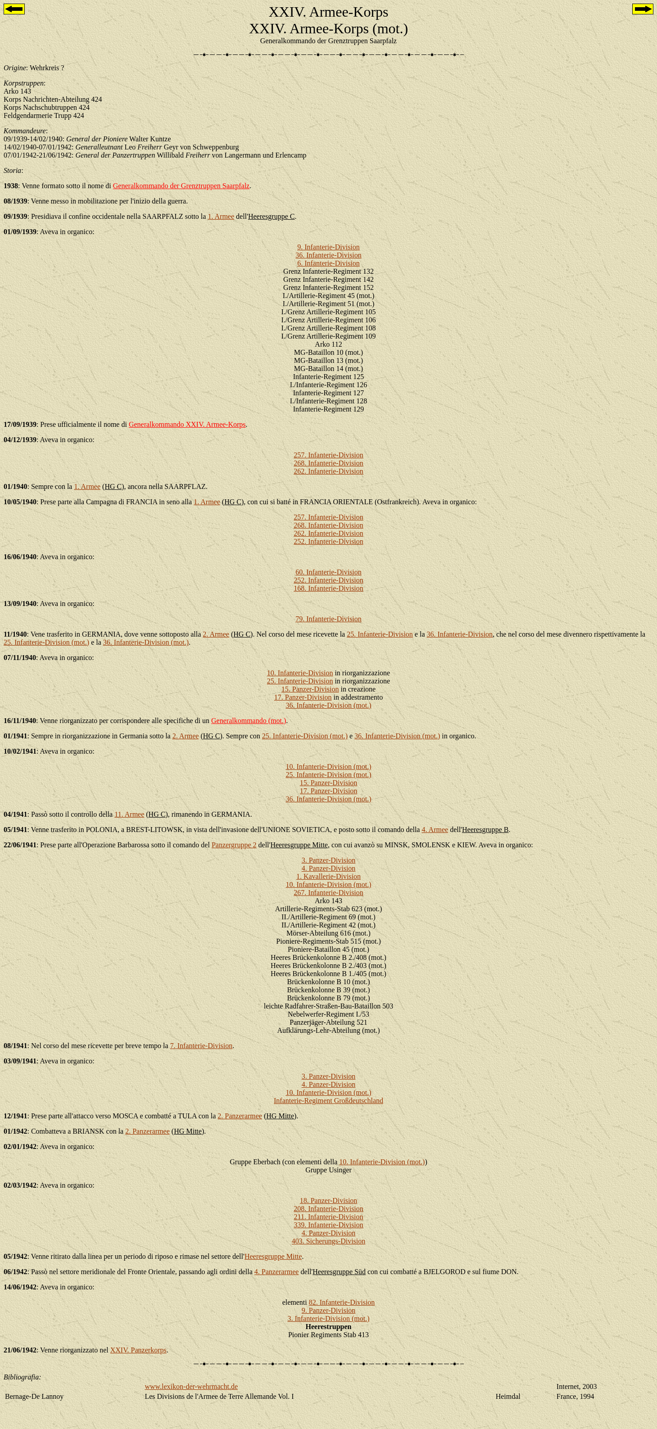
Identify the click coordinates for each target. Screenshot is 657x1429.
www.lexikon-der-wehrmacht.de (191, 1386)
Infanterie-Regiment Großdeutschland (328, 1100)
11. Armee (129, 814)
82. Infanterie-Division (342, 1302)
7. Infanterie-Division (201, 1045)
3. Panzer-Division (329, 860)
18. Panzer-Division (329, 1200)
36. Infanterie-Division (328, 255)
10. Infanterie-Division (300, 673)
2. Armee (216, 634)
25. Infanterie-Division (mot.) (46, 642)
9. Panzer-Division (329, 1310)
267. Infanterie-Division (328, 892)
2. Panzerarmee (239, 1116)
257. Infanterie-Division (328, 455)
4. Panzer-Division (329, 868)
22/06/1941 (20, 845)
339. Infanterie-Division (328, 1225)
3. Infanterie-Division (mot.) (328, 1318)
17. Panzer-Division (303, 697)
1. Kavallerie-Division (328, 876)
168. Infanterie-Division (328, 588)
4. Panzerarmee (276, 1271)
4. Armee (434, 829)
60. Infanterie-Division (328, 572)
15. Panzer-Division (310, 689)
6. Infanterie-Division (328, 263)
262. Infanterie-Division (328, 471)
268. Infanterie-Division (328, 463)
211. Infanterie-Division (328, 1217)
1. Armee (221, 216)
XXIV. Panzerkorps (138, 1350)
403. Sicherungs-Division (329, 1241)
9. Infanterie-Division (328, 247)
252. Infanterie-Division (328, 541)
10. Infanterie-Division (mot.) (328, 766)
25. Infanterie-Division (380, 634)
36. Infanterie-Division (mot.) (146, 642)
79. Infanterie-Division (328, 619)
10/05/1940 (20, 502)
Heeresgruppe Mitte (273, 1256)
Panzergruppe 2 (234, 845)
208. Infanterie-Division (328, 1208)
